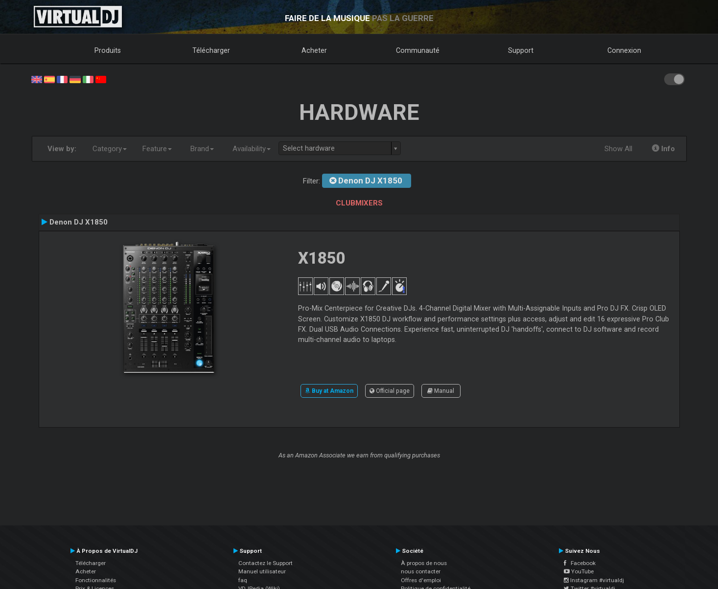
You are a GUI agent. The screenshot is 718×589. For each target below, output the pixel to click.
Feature (157, 148)
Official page (390, 390)
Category (110, 148)
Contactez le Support (265, 563)
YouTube (579, 571)
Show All (618, 148)
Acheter (314, 50)
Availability (251, 148)
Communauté (418, 50)
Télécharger (211, 50)
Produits (107, 50)
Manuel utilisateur (262, 571)
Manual (440, 390)
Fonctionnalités (95, 580)
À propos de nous (424, 563)
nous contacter (420, 571)
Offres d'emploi (421, 580)
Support (520, 50)
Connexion (624, 50)
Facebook (580, 563)
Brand (202, 148)
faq (242, 580)
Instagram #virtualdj (594, 580)
